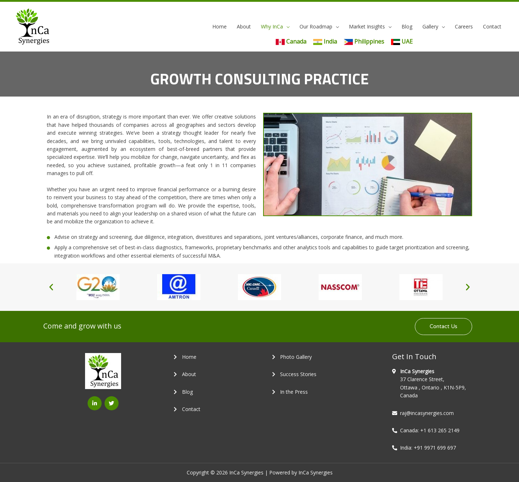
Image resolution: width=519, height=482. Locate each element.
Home (219, 26)
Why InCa (272, 26)
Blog (407, 26)
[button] (51, 287)
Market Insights (367, 26)
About (244, 26)
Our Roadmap (316, 26)
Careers (464, 26)
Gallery (430, 26)
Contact (492, 26)
